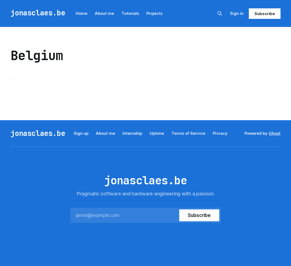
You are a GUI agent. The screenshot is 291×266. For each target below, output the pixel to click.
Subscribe (264, 13)
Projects (154, 13)
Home (81, 13)
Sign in (236, 13)
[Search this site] (219, 13)
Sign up (81, 133)
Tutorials (130, 13)
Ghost (275, 133)
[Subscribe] (199, 215)
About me (104, 13)
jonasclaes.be (37, 13)
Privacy (220, 133)
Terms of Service (188, 133)
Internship (132, 133)
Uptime (157, 133)
